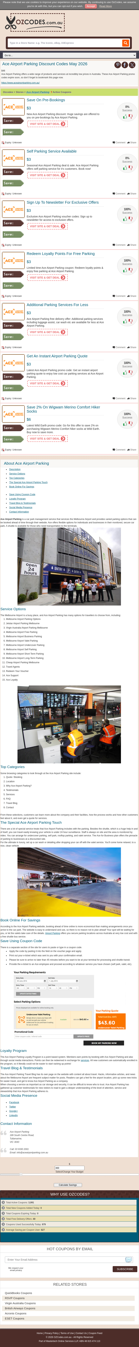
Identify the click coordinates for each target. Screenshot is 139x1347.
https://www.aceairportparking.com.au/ (20, 82)
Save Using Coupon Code (22, 494)
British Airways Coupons (20, 1308)
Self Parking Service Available (52, 151)
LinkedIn (13, 1115)
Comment (120, 142)
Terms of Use (67, 1333)
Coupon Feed (95, 1333)
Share (133, 142)
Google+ (13, 1111)
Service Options (17, 473)
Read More (105, 6)
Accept (91, 6)
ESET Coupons (14, 1318)
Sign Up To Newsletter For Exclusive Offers (63, 202)
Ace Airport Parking (37, 92)
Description (15, 469)
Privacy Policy (52, 1333)
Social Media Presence (20, 507)
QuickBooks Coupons (18, 1293)
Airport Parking (52, 933)
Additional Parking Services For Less (57, 305)
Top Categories (16, 478)
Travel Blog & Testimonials (22, 503)
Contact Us (81, 1333)
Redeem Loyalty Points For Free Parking (61, 254)
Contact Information (19, 511)
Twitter (12, 1106)
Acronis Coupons (15, 1313)
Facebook (14, 1102)
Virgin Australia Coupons (20, 1303)
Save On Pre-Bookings (46, 100)
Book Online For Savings (21, 486)
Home (40, 1333)
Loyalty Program (17, 498)
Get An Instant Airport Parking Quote (57, 356)
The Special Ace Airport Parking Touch (28, 482)
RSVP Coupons (15, 1298)
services (85, 1060)
